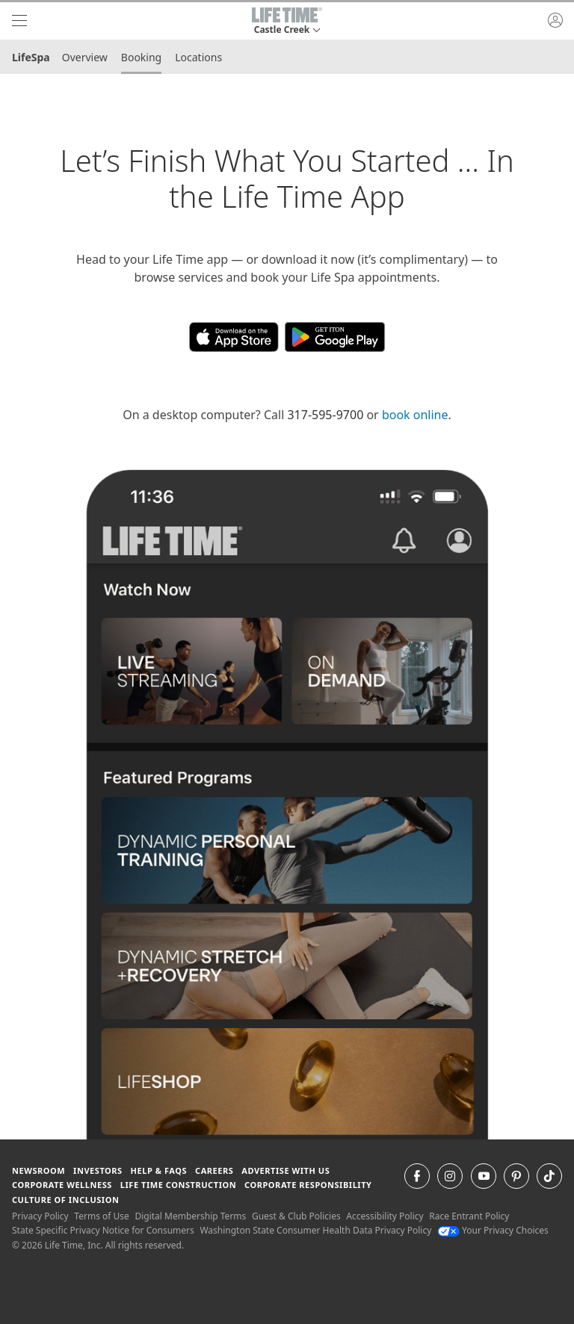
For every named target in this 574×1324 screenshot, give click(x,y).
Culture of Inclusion (65, 1199)
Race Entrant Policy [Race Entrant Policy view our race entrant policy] (469, 1216)
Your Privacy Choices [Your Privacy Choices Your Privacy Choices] (493, 1230)
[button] (287, 20)
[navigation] (19, 21)
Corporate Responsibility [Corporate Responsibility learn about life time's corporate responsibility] (307, 1184)
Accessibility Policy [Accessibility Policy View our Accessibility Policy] (384, 1216)
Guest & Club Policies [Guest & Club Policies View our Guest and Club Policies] (296, 1216)
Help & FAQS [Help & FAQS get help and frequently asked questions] (159, 1170)
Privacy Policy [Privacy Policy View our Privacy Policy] (40, 1216)
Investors (98, 1170)
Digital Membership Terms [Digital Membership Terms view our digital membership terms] (190, 1216)
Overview (85, 57)
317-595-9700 (325, 414)
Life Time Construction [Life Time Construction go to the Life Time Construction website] (178, 1184)
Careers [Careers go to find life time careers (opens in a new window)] (214, 1170)
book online (415, 414)
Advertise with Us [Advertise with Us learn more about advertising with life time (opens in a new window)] (285, 1170)
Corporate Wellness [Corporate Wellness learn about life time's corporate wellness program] (62, 1184)
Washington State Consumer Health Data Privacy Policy (315, 1230)
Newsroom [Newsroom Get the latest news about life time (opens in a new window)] (38, 1170)
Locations (198, 57)
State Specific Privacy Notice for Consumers (103, 1230)
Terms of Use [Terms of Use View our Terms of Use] (101, 1216)
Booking (141, 57)
